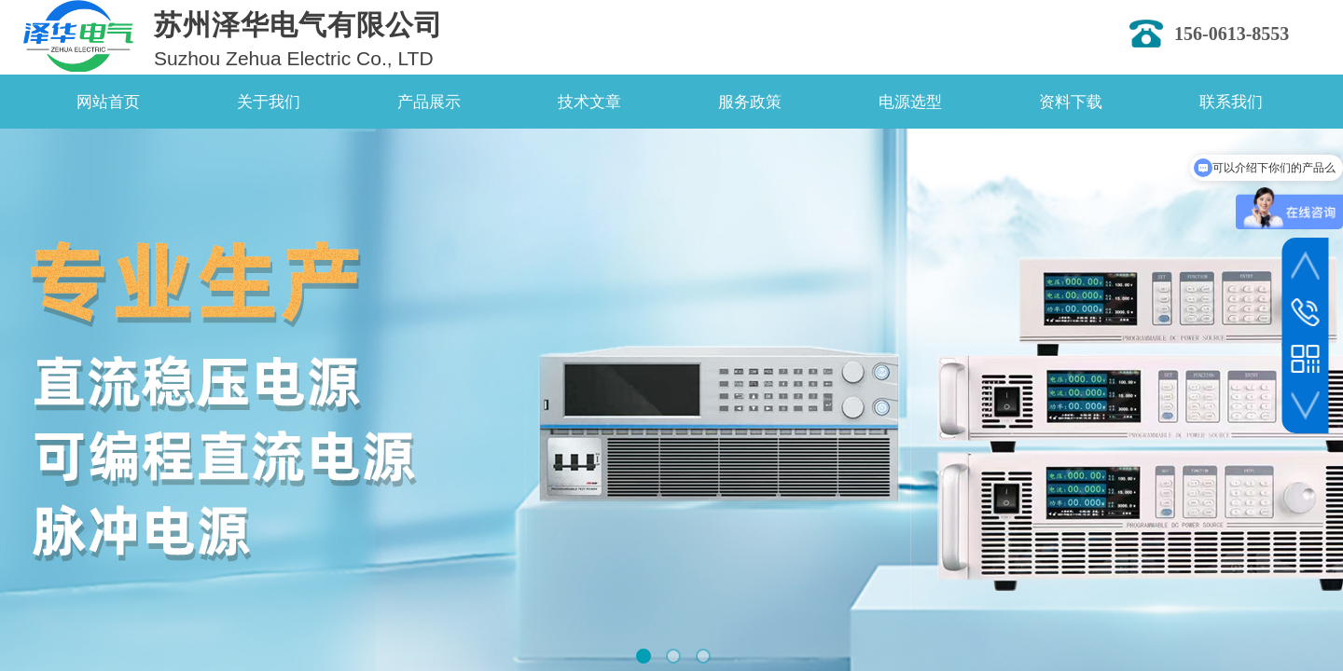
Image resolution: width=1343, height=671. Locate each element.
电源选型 (910, 102)
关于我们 (268, 102)
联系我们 (1231, 102)
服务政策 (750, 102)
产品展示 (429, 102)
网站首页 (108, 102)
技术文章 (589, 102)
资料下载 (1070, 102)
